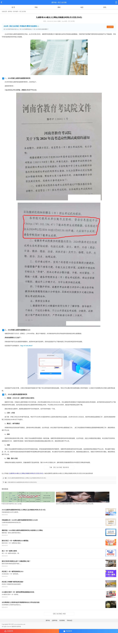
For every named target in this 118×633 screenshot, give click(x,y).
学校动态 (69, 620)
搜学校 (54, 2)
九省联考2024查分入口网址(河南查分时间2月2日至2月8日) (26, 473)
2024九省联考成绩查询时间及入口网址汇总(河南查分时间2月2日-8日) (27, 478)
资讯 (104, 7)
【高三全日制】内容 (59, 613)
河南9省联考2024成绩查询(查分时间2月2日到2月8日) (22, 482)
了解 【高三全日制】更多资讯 (59, 467)
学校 (36, 7)
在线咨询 (8, 631)
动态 (81, 7)
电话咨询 (67, 631)
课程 (59, 7)
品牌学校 (54, 620)
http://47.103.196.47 (26, 345)
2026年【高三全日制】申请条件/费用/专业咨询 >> (21, 26)
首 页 (13, 7)
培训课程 (62, 620)
